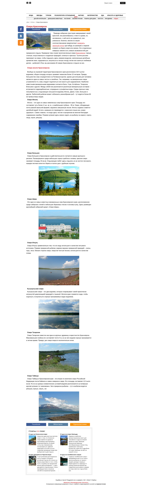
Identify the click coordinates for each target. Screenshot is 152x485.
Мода (31, 15)
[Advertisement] (109, 37)
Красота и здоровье (115, 15)
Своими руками (77, 18)
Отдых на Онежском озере (38, 434)
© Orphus (93, 480)
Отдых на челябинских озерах (70, 454)
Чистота (100, 18)
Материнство (92, 15)
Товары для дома (90, 18)
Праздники (108, 18)
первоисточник (101, 484)
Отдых (116, 18)
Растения (67, 18)
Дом (75, 17)
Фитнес (81, 15)
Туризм (48, 15)
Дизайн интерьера (40, 18)
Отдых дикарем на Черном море (40, 454)
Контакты (85, 482)
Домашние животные (55, 18)
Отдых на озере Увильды (69, 434)
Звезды (39, 15)
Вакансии (67, 482)
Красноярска (80, 53)
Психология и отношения (64, 15)
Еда (102, 15)
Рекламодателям (76, 482)
